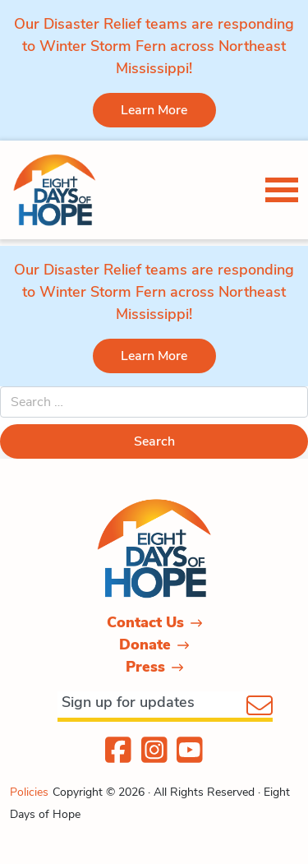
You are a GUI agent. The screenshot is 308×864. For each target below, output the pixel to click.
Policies (29, 792)
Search (154, 441)
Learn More (154, 110)
